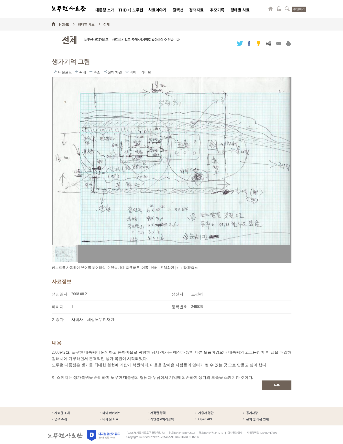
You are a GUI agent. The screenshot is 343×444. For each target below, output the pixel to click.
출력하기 (288, 43)
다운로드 (55, 71)
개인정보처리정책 (162, 419)
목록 (277, 385)
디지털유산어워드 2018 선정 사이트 (103, 435)
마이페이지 (270, 9)
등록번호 (179, 307)
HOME (64, 23)
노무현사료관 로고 (69, 8)
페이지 (58, 307)
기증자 (58, 319)
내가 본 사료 (110, 419)
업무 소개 (61, 419)
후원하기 (299, 9)
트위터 (240, 43)
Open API (205, 419)
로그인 (279, 9)
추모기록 (217, 10)
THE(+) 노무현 (130, 10)
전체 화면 (105, 71)
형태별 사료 (240, 10)
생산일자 (59, 294)
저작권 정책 (158, 413)
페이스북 (249, 43)
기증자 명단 (206, 413)
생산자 (177, 294)
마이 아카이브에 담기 (127, 71)
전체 (106, 23)
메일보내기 (278, 43)
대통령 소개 (104, 10)
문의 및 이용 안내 (257, 419)
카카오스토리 (258, 43)
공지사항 (252, 413)
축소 (90, 71)
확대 (76, 71)
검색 (287, 9)
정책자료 (196, 10)
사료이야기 (157, 10)
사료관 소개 (62, 413)
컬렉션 (178, 10)
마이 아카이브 (111, 413)
